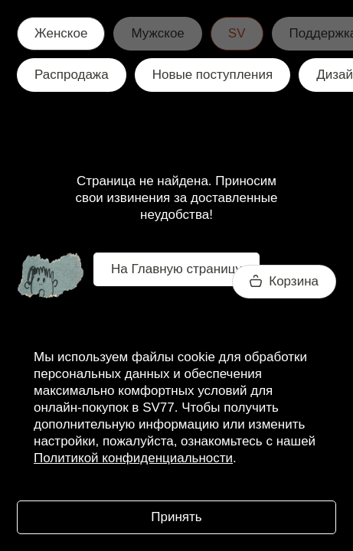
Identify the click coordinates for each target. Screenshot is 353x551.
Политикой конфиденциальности (133, 458)
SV (237, 33)
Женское (60, 33)
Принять (176, 517)
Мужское (157, 33)
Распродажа (71, 74)
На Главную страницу (176, 269)
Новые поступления (212, 74)
